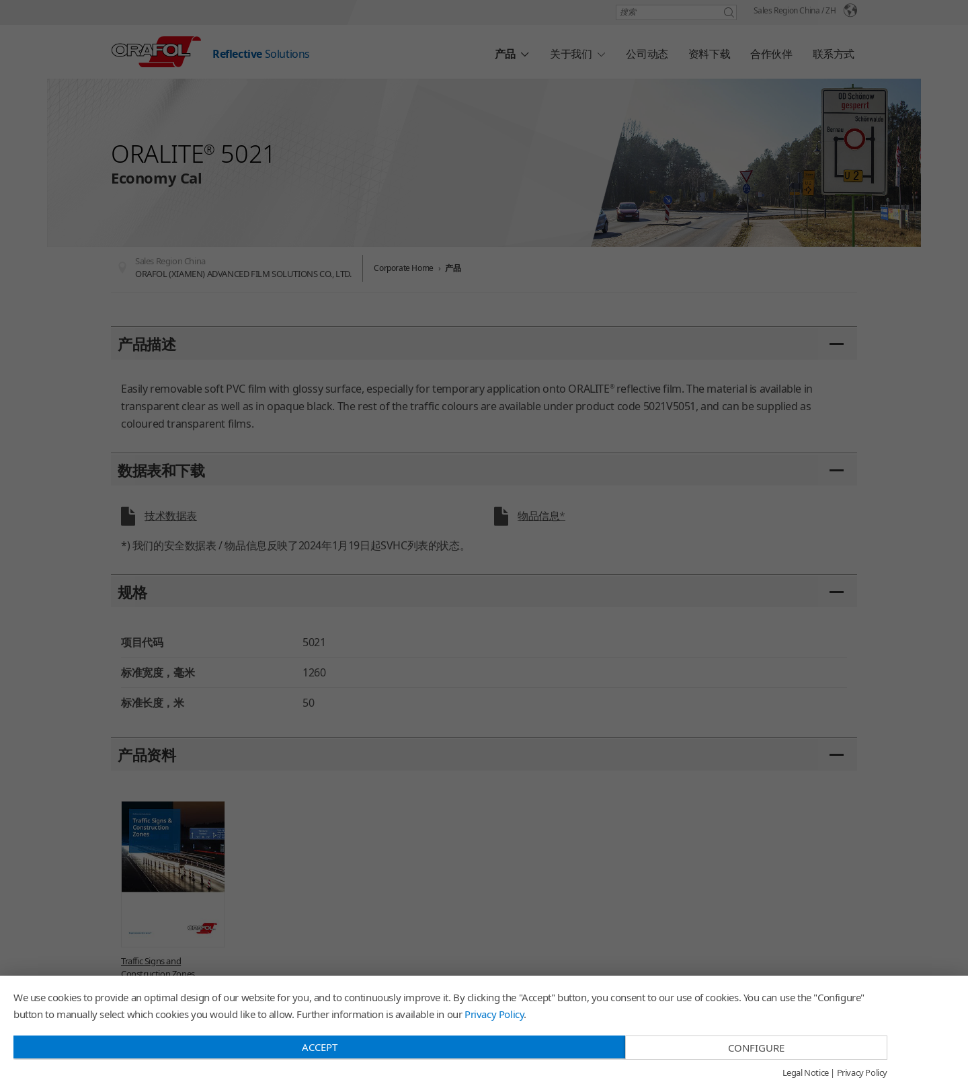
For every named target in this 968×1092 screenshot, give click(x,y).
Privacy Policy (494, 1014)
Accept (319, 1047)
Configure (756, 1047)
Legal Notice (805, 1073)
